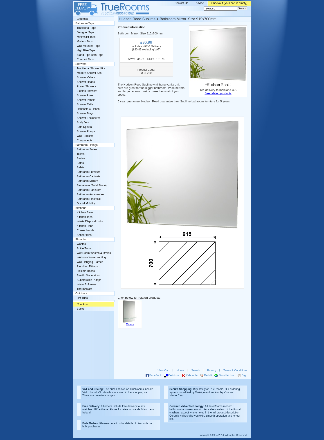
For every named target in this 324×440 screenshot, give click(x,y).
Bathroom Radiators (89, 190)
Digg (244, 375)
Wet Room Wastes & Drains (94, 253)
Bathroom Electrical (89, 199)
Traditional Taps (86, 27)
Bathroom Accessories (90, 194)
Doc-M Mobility (86, 203)
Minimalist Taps (86, 36)
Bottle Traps (84, 248)
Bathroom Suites (87, 149)
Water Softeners (87, 284)
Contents (82, 18)
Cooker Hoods (85, 230)
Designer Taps (85, 32)
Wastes (81, 244)
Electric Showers (87, 91)
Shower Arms (85, 95)
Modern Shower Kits (89, 72)
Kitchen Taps (84, 217)
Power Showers (86, 86)
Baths (80, 163)
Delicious (174, 375)
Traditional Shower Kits (91, 68)
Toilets (81, 154)
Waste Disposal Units (90, 221)
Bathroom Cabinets (88, 176)
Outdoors (81, 293)
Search (195, 370)
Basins (81, 158)
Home (180, 370)
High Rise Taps (86, 50)
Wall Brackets (85, 136)
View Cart (164, 370)
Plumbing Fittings (87, 266)
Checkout (82, 304)
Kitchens (80, 208)
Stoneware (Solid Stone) (92, 185)
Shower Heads (86, 81)
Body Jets (83, 122)
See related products (218, 93)
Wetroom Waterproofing (91, 257)
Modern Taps (85, 41)
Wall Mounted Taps (88, 45)
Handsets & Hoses (88, 109)
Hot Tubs (82, 298)
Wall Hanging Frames (90, 262)
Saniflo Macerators (88, 275)
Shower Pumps (86, 131)
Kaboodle (192, 375)
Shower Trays (85, 113)
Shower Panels (86, 100)
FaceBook (155, 375)
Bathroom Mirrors (87, 181)
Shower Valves (86, 77)
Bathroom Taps (84, 23)
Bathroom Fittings (86, 145)
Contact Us (181, 3)
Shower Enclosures (88, 118)
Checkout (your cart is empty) (229, 3)
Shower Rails (85, 104)
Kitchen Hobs (85, 226)
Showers (80, 63)
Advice (200, 3)
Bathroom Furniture (88, 172)
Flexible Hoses (86, 271)
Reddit (208, 375)
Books (80, 308)
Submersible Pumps (89, 280)
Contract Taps (85, 59)
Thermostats (84, 289)
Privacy (211, 370)
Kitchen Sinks (85, 212)
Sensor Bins (84, 235)
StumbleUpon (226, 375)
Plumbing (81, 239)
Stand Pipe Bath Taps (90, 54)
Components (84, 140)
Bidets (80, 167)
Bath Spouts (84, 127)
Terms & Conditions (235, 370)
